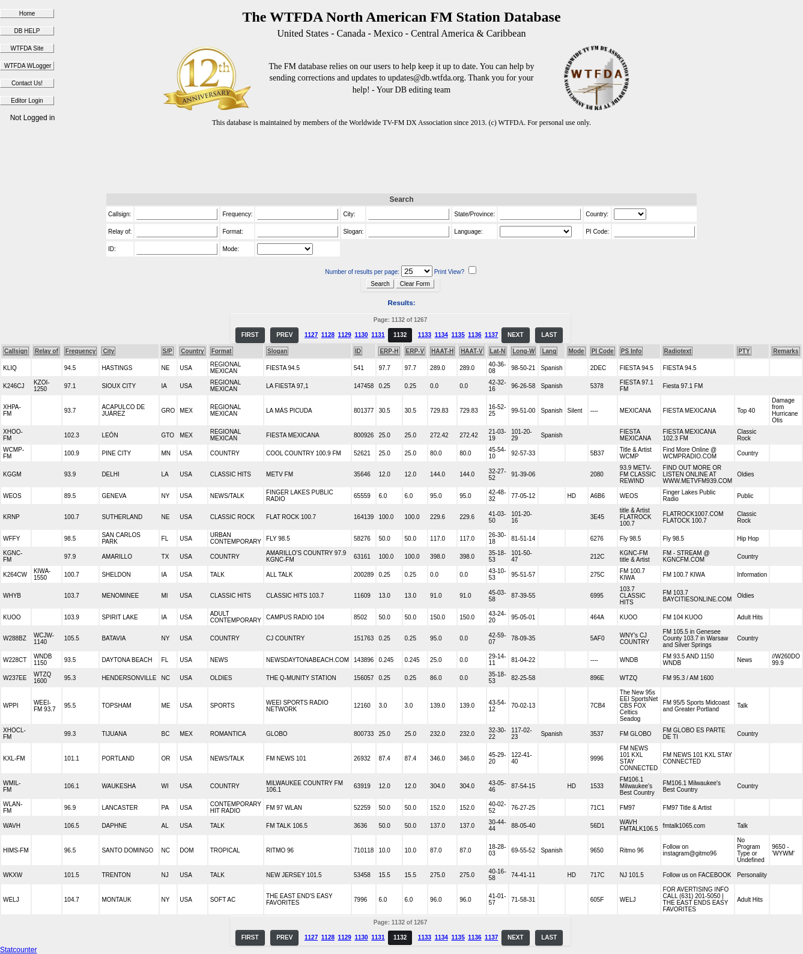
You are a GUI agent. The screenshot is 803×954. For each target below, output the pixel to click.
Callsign (16, 351)
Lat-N (498, 351)
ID (358, 351)
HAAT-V (471, 351)
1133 (424, 335)
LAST (549, 335)
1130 (361, 335)
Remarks (785, 351)
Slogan (277, 351)
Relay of (46, 351)
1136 (474, 335)
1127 (311, 335)
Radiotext (678, 351)
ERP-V (415, 351)
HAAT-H (442, 351)
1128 (328, 335)
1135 (457, 335)
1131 (377, 335)
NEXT (516, 335)
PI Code (603, 351)
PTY (744, 351)
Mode (576, 351)
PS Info (631, 351)
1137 (491, 335)
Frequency (80, 351)
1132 (400, 335)
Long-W (523, 351)
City (108, 351)
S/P (167, 351)
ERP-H (389, 351)
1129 (344, 335)
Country (192, 351)
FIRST (250, 335)
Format (221, 351)
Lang (549, 351)
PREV (284, 335)
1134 (441, 335)
